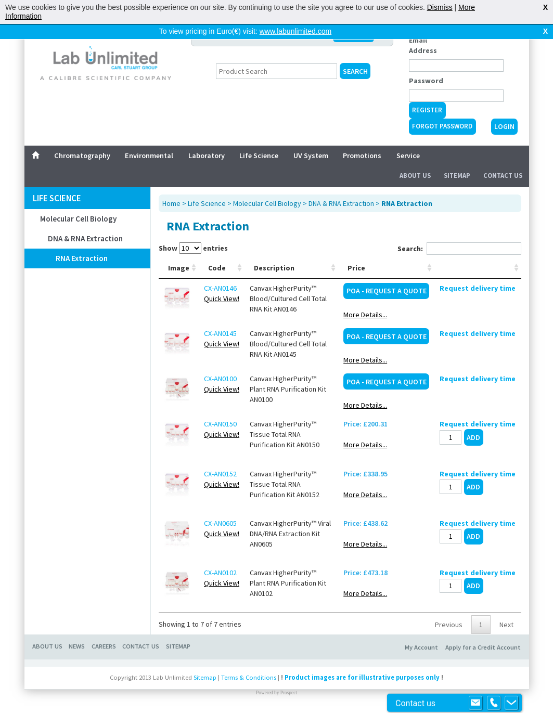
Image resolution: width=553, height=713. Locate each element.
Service (408, 155)
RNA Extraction (82, 258)
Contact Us (502, 175)
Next (506, 624)
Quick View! (221, 298)
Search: (459, 248)
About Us (415, 175)
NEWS (77, 646)
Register (427, 110)
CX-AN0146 (220, 288)
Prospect (288, 692)
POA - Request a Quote (386, 290)
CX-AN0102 (220, 572)
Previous (448, 624)
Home (171, 203)
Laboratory (206, 155)
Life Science (258, 155)
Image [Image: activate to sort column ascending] (178, 268)
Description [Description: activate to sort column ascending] (274, 268)
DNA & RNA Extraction (85, 238)
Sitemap (457, 175)
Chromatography (82, 155)
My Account (421, 647)
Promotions (362, 155)
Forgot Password (442, 126)
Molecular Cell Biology (78, 219)
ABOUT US (47, 646)
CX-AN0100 (220, 378)
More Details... (365, 314)
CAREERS (104, 646)
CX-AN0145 (220, 333)
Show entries (193, 248)
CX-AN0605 (220, 523)
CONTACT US (140, 646)
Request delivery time (478, 288)
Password (426, 80)
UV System (310, 155)
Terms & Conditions (248, 677)
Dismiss (440, 7)
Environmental (149, 155)
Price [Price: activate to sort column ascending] (356, 268)
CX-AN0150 (220, 424)
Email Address (423, 45)
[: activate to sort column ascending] (477, 268)
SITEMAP (178, 646)
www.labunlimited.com (296, 31)
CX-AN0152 (220, 473)
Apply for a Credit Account (483, 647)
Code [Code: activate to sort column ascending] (217, 268)
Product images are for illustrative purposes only (362, 677)
